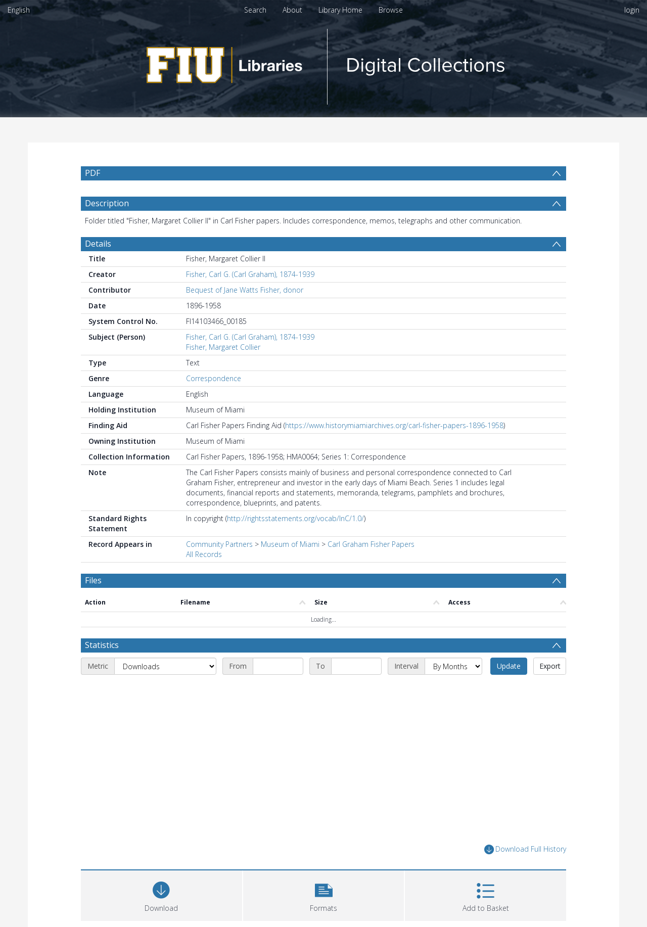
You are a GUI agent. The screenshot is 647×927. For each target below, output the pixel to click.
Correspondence (213, 378)
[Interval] (453, 666)
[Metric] (165, 666)
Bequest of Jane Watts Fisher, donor (244, 290)
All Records (204, 554)
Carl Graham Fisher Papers (371, 544)
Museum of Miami (290, 544)
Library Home (340, 10)
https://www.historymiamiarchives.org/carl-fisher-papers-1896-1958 (394, 425)
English (19, 10)
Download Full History (525, 849)
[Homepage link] (323, 64)
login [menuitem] (631, 10)
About (292, 10)
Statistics (102, 645)
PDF (92, 172)
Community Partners (219, 544)
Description (107, 203)
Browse (391, 10)
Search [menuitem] (255, 10)
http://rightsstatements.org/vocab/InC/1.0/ (295, 518)
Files (93, 580)
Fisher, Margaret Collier (223, 347)
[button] (323, 894)
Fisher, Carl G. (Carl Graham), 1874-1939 (250, 274)
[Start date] (278, 666)
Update (509, 666)
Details (98, 243)
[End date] (356, 666)
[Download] (161, 894)
